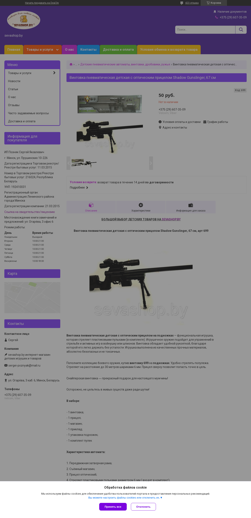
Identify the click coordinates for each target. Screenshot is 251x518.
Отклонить (143, 506)
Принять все (113, 506)
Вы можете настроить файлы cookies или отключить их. (124, 497)
